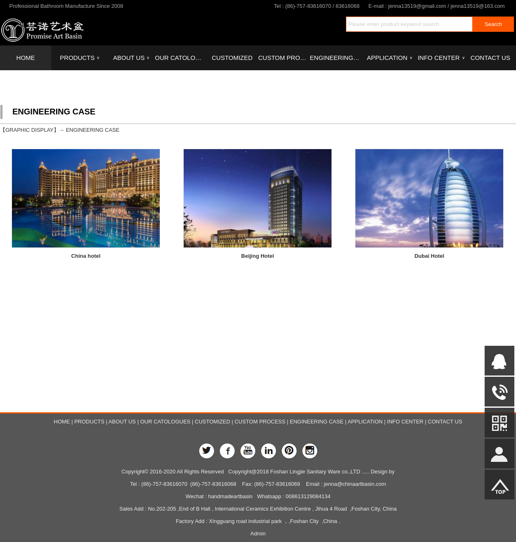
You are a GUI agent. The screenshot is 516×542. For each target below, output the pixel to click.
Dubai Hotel (429, 257)
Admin (258, 533)
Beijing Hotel (257, 256)
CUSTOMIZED (232, 57)
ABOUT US (131, 57)
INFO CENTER (441, 57)
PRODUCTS (79, 57)
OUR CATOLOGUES (180, 57)
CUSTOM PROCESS (283, 57)
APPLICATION (389, 57)
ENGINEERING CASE (335, 57)
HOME (26, 57)
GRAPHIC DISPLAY (29, 130)
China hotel (86, 256)
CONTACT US (490, 57)
